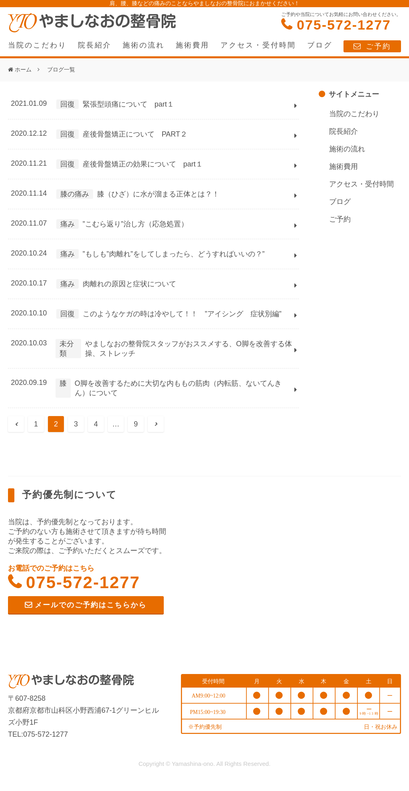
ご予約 (378, 46)
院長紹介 (94, 45)
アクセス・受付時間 (258, 45)
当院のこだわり (37, 45)
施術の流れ (144, 45)
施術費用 (192, 45)
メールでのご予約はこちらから (91, 605)
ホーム (23, 69)
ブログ (319, 45)
